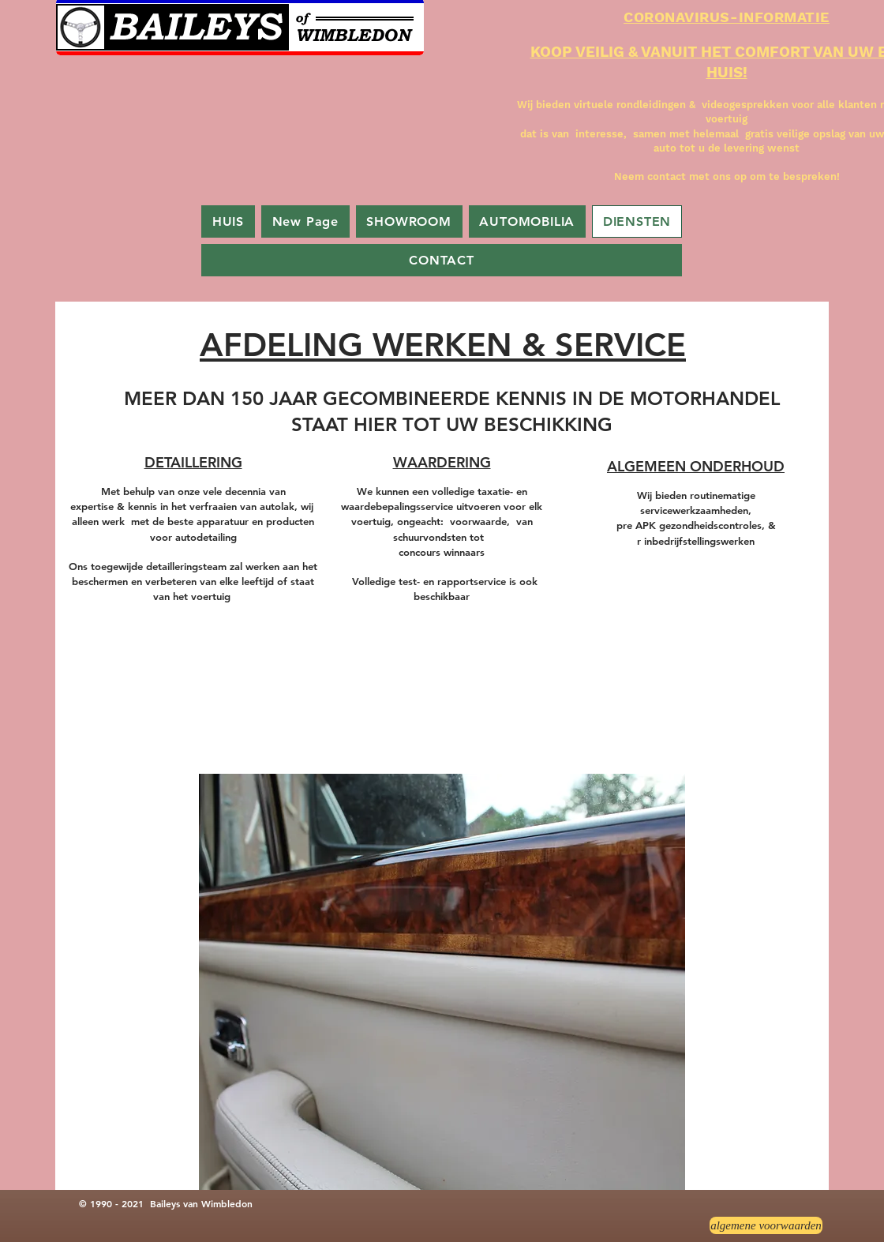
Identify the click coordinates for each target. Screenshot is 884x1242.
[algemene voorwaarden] (766, 1225)
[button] (442, 982)
